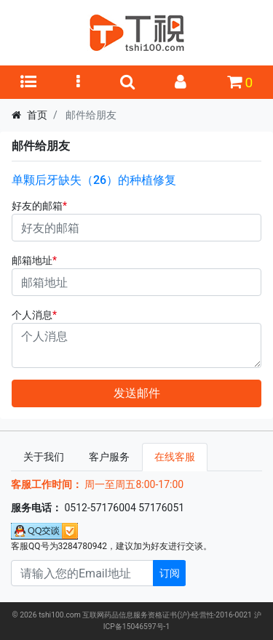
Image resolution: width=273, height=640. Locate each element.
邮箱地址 (32, 260)
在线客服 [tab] (174, 457)
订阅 (169, 573)
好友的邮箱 (37, 206)
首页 (37, 115)
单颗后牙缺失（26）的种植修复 (94, 180)
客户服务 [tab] (109, 457)
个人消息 (32, 315)
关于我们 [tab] (43, 457)
